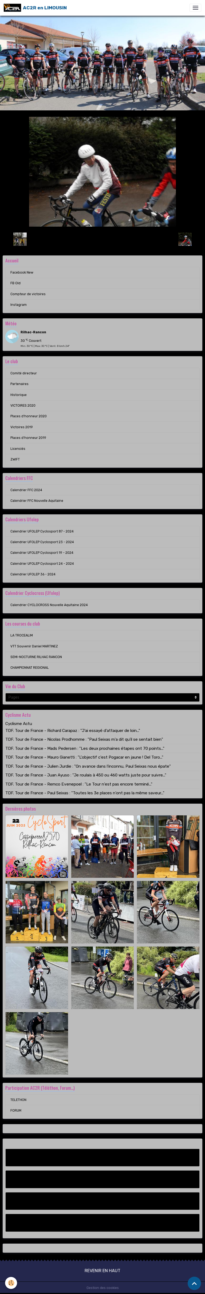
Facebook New (21, 272)
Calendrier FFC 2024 (26, 490)
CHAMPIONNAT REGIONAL (29, 668)
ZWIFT (15, 459)
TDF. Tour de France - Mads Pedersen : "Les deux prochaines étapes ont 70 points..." (84, 748)
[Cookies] (11, 1283)
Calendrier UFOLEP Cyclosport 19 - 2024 (41, 553)
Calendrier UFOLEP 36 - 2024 (33, 574)
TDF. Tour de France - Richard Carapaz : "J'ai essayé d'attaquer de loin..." (72, 730)
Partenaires (19, 384)
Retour (102, 239)
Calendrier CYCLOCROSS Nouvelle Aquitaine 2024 (49, 605)
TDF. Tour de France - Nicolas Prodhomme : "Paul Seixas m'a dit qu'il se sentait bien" (84, 739)
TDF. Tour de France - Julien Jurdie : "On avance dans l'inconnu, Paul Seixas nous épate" (88, 766)
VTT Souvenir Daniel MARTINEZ (34, 646)
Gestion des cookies (102, 1288)
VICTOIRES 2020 (23, 405)
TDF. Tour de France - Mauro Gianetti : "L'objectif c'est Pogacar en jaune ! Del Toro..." (84, 757)
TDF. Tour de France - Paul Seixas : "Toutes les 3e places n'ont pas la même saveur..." (84, 793)
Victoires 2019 (21, 427)
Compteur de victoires (28, 294)
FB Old (15, 283)
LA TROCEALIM (21, 635)
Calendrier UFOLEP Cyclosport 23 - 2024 (42, 542)
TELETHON (18, 1100)
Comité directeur (23, 373)
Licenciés (17, 449)
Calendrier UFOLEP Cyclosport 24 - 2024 (42, 564)
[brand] (35, 8)
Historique (18, 395)
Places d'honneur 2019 (28, 438)
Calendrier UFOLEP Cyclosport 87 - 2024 (42, 531)
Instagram (18, 305)
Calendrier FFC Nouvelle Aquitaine (36, 501)
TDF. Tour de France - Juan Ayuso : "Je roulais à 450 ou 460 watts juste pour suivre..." (85, 775)
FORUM (15, 1110)
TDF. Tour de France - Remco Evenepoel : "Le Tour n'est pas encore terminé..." (78, 784)
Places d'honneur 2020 (28, 416)
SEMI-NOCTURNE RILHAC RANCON (36, 657)
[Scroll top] (194, 1283)
